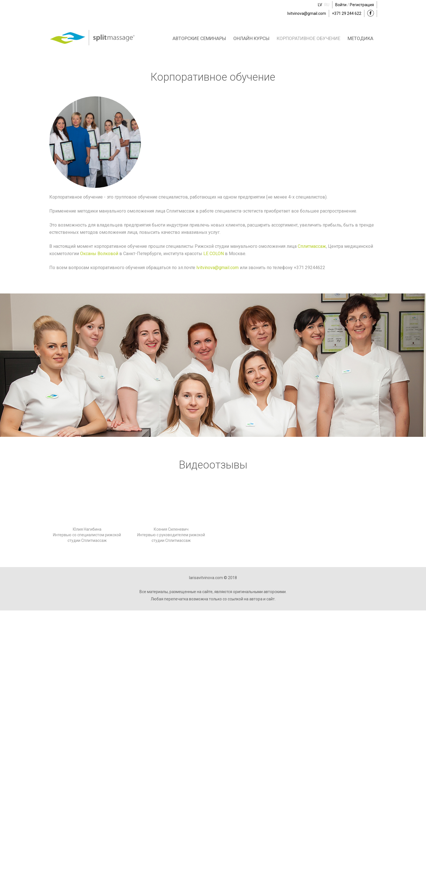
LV (320, 5)
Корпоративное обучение (308, 38)
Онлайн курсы (251, 38)
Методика (360, 38)
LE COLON (213, 253)
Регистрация (362, 5)
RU (326, 5)
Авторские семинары (199, 38)
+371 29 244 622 (346, 13)
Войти (340, 5)
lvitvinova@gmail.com (306, 13)
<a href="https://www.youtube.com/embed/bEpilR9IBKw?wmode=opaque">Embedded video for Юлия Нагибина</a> (87, 505)
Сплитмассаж (312, 246)
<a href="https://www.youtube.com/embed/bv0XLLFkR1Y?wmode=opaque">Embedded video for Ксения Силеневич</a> (171, 505)
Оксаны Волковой (99, 253)
